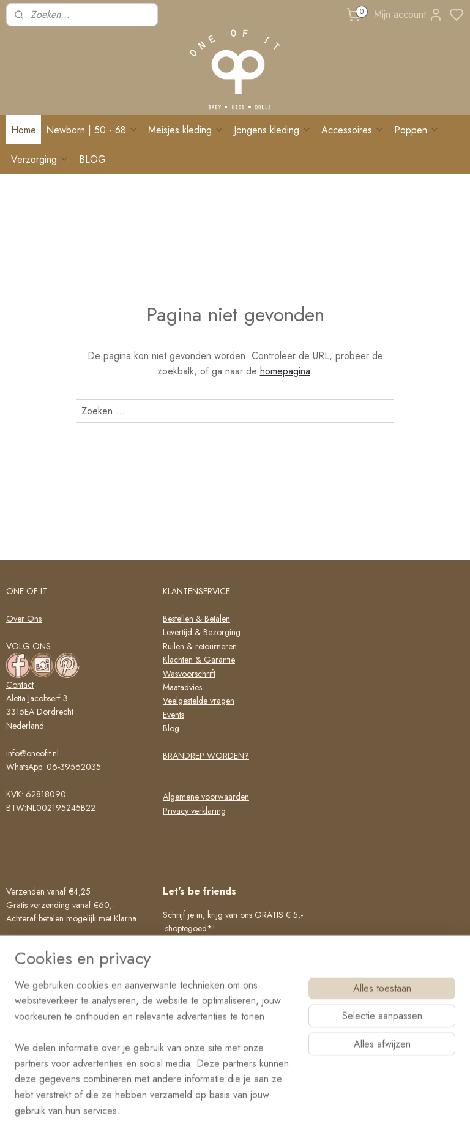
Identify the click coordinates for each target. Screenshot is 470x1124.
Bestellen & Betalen (196, 618)
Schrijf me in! (199, 1042)
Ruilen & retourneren (200, 646)
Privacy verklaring (194, 811)
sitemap (265, 1101)
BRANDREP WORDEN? (206, 756)
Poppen (416, 130)
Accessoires (352, 130)
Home (23, 130)
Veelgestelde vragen (198, 700)
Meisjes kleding (186, 130)
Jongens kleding (272, 130)
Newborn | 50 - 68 (92, 130)
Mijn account (408, 14)
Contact (20, 685)
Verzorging (40, 159)
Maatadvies (182, 687)
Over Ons (24, 618)
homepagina (285, 372)
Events (173, 715)
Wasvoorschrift (189, 674)
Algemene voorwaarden (206, 797)
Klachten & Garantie (199, 659)
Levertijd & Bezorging (202, 632)
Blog (171, 728)
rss (286, 1101)
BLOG (92, 159)
